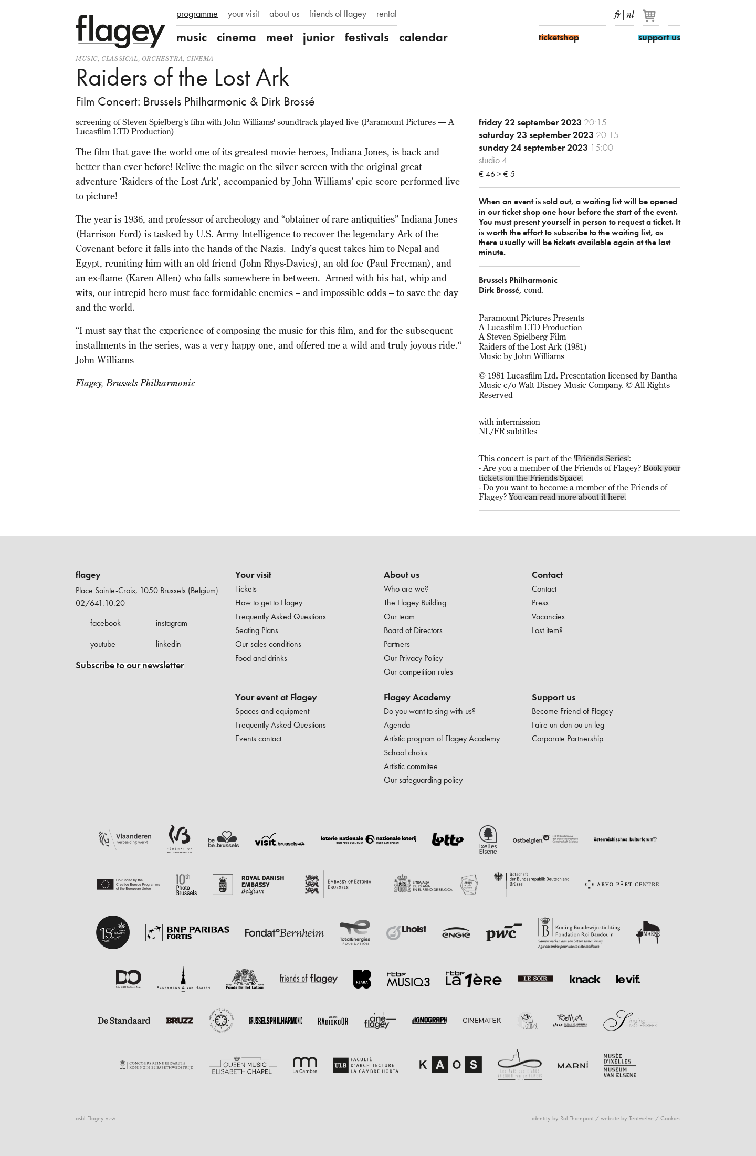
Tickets (246, 588)
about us (284, 13)
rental (386, 13)
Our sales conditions (268, 643)
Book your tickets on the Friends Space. (579, 472)
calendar (423, 37)
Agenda (397, 724)
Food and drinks (261, 658)
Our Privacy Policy (413, 658)
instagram (171, 622)
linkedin (168, 643)
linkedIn (600, 14)
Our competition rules (418, 671)
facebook (105, 622)
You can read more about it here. (567, 496)
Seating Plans (256, 630)
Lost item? (547, 630)
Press (540, 602)
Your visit (253, 575)
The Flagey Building (415, 602)
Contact (547, 575)
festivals (367, 37)
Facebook (545, 14)
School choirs (405, 752)
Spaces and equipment (272, 711)
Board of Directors (413, 630)
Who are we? (406, 588)
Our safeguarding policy (423, 779)
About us (401, 575)
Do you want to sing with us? (430, 711)
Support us (553, 697)
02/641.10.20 (100, 602)
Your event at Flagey (276, 697)
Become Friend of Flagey (572, 711)
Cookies (670, 1118)
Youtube (581, 14)
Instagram (563, 14)
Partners (397, 643)
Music (87, 58)
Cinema (200, 58)
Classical (119, 58)
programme (197, 13)
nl (630, 12)
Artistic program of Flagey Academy (442, 738)
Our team (399, 616)
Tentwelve (641, 1118)
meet (279, 37)
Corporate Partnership (567, 738)
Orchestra (162, 58)
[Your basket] (652, 20)
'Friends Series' (601, 458)
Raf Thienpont (577, 1118)
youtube (103, 643)
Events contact (258, 738)
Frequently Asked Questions (280, 616)
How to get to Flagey (268, 602)
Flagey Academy (417, 697)
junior (319, 37)
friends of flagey (337, 13)
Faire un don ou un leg (568, 724)
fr (618, 12)
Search (674, 14)
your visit (243, 13)
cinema (236, 37)
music (191, 37)
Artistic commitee (411, 766)
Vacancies (548, 616)
